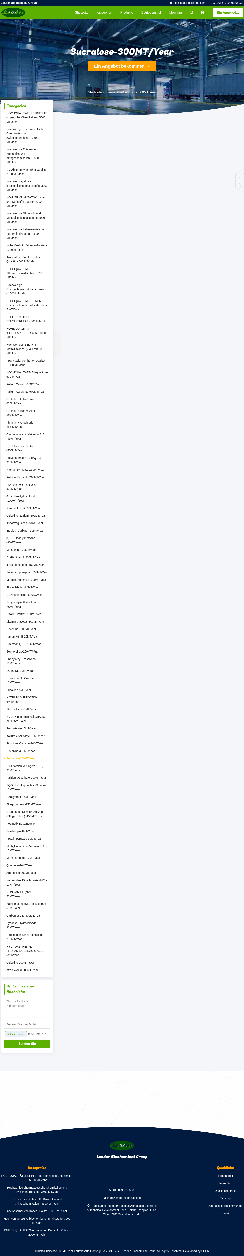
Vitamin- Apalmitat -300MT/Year (26, 579)
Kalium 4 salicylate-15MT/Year (25, 736)
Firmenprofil (225, 1175)
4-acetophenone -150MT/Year (25, 564)
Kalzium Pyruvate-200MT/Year (25, 477)
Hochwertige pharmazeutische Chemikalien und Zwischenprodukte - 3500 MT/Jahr (25, 136)
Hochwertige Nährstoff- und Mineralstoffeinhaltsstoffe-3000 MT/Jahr (25, 218)
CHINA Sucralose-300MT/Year (54, 1251)
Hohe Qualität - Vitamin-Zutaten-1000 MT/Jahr (26, 247)
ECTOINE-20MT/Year (20, 670)
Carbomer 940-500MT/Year (23, 915)
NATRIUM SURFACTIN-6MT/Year (21, 699)
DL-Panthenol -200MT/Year (23, 557)
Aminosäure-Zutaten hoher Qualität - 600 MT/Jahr (23, 259)
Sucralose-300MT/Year (20, 758)
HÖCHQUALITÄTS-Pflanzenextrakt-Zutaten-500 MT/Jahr (24, 273)
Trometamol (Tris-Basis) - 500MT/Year (22, 486)
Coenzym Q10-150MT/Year (23, 644)
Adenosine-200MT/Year (21, 872)
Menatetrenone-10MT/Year (23, 857)
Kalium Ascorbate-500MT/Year (25, 391)
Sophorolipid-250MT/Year (22, 651)
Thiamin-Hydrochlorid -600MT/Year (19, 425)
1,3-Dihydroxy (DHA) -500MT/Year (19, 448)
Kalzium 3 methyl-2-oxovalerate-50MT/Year (26, 906)
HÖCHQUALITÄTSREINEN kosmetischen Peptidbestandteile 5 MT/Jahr (27, 305)
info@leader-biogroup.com (188, 2)
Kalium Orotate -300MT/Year (24, 384)
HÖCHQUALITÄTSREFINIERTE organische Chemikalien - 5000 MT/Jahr (26, 117)
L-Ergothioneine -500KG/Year (24, 594)
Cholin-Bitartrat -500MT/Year (24, 614)
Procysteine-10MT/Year (21, 728)
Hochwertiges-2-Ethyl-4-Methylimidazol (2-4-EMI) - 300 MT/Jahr (25, 349)
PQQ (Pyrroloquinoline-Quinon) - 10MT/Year (26, 787)
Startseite (81, 12)
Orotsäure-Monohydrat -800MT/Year (20, 413)
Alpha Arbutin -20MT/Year (22, 587)
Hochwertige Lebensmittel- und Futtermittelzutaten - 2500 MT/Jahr (25, 234)
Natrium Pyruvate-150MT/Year (25, 469)
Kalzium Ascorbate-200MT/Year (26, 777)
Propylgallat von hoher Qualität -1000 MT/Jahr (25, 363)
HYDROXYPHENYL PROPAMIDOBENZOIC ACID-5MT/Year (25, 951)
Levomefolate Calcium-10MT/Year (20, 680)
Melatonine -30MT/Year (21, 549)
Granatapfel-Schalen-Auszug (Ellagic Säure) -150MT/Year (24, 814)
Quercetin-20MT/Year (19, 865)
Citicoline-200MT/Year (20, 962)
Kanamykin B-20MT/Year (22, 636)
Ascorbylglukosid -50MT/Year (24, 523)
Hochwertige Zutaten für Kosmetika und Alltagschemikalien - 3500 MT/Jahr (22, 156)
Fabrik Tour (225, 1183)
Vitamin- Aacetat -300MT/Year (25, 621)
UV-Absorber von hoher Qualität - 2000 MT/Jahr (27, 172)
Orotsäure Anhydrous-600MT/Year (20, 401)
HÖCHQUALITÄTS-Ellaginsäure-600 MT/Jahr (27, 374)
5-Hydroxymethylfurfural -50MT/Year (21, 604)
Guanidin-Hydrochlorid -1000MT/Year (20, 498)
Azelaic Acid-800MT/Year (22, 970)
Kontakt (225, 1213)
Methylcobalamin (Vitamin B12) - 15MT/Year (26, 848)
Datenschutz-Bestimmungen (225, 1205)
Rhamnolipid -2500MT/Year (23, 508)
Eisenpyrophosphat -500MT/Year (27, 572)
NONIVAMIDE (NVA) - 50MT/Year (20, 894)
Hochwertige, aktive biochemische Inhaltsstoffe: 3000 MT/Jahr (27, 186)
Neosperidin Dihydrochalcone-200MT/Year (25, 937)
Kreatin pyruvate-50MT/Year (24, 838)
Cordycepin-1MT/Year (20, 831)
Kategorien (104, 12)
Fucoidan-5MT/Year (18, 690)
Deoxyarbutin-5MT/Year (21, 797)
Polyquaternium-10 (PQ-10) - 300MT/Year (24, 460)
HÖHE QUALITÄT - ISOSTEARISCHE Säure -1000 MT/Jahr (26, 333)
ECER (205, 1251)
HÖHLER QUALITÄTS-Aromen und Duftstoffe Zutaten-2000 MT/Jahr (26, 202)
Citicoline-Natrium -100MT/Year (26, 515)
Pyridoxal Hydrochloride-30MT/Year (21, 925)
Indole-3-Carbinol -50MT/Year (25, 530)
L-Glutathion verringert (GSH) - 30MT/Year (25, 768)
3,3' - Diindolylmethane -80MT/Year (20, 540)
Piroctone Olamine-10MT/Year (25, 743)
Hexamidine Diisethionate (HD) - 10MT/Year (26, 882)
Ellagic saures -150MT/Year (23, 804)
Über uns (176, 12)
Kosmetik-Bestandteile (20, 823)
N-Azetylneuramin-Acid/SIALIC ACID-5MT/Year (25, 719)
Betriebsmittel (151, 12)
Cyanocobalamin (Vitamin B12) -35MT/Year (25, 436)
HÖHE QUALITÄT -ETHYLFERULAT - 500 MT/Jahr (26, 319)
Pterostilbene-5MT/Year (21, 709)
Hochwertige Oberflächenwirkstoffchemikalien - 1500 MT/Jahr (26, 289)
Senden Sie (27, 1043)
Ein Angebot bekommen (230, 12)
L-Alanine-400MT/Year (20, 751)
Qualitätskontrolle (225, 1190)
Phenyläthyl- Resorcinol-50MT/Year (21, 661)
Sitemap (225, 1198)
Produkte (126, 12)
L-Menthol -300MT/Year (21, 629)
